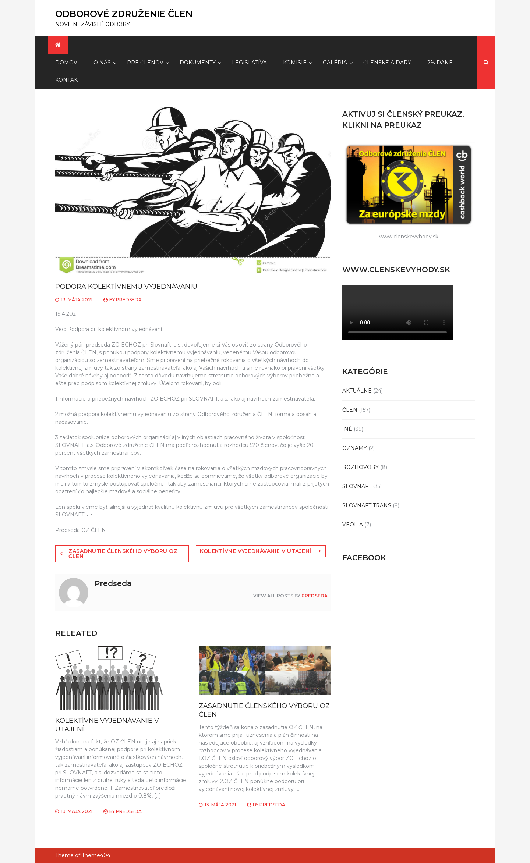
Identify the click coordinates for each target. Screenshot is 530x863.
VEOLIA (352, 524)
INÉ (347, 429)
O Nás (102, 62)
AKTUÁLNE (357, 390)
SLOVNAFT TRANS (366, 505)
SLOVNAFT (356, 486)
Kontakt (68, 80)
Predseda (129, 299)
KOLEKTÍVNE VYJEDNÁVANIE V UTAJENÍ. (256, 551)
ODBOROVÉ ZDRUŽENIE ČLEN (123, 13)
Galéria (335, 62)
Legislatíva (249, 62)
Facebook (364, 557)
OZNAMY (354, 448)
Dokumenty (198, 62)
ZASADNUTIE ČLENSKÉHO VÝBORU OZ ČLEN (122, 554)
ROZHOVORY (360, 467)
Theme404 (96, 855)
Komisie (295, 62)
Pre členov (145, 62)
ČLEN (349, 409)
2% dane (440, 62)
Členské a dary (387, 62)
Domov (66, 62)
